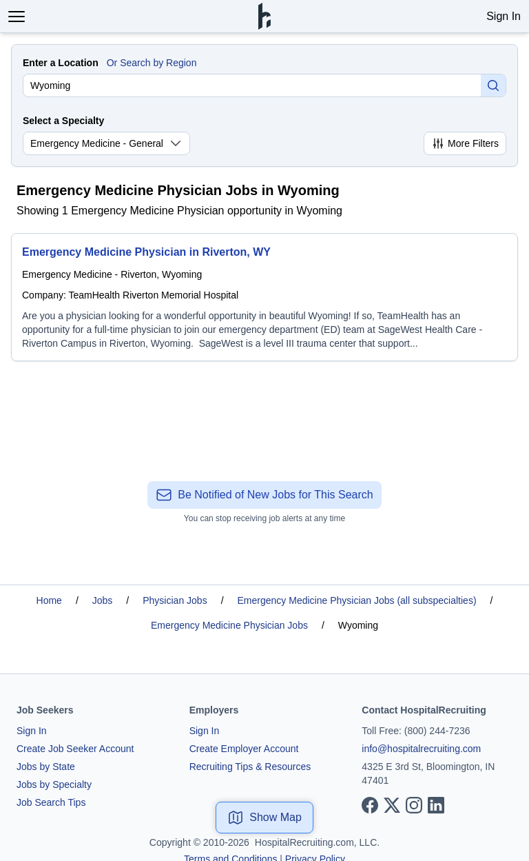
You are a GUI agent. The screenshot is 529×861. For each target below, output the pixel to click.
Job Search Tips (51, 802)
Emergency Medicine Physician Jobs (229, 625)
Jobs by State (46, 766)
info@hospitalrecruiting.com (421, 748)
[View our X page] (392, 805)
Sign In (503, 16)
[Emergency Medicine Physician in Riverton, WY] (264, 297)
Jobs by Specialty (54, 784)
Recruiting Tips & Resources (250, 766)
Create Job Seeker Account (75, 748)
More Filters (465, 143)
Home (49, 600)
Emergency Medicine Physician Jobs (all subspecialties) (357, 600)
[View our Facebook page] (370, 805)
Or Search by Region (152, 62)
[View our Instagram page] (414, 805)
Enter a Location (60, 62)
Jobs (102, 600)
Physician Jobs (175, 600)
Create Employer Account (244, 748)
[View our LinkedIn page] (436, 805)
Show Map (264, 817)
